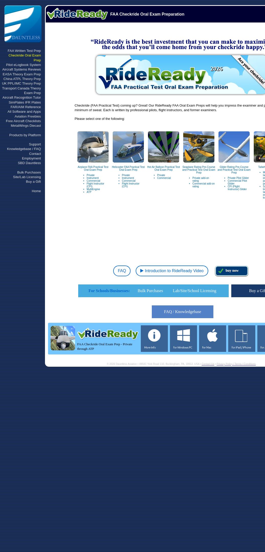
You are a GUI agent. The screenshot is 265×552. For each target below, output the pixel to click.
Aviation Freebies (28, 116)
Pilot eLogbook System (23, 65)
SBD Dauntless (29, 163)
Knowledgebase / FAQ (24, 149)
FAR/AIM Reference (25, 107)
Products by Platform (25, 135)
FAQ (121, 271)
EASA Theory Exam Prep (22, 74)
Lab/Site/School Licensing (194, 291)
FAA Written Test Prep (24, 51)
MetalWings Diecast (26, 126)
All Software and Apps (24, 111)
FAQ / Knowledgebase (182, 311)
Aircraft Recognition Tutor (22, 97)
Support (35, 144)
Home (36, 191)
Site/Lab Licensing (27, 177)
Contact (35, 154)
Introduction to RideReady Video (172, 271)
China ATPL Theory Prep (22, 79)
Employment (31, 158)
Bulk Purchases (29, 172)
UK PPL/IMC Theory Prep (21, 83)
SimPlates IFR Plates (25, 102)
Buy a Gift (33, 181)
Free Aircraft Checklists (23, 121)
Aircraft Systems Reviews (21, 69)
